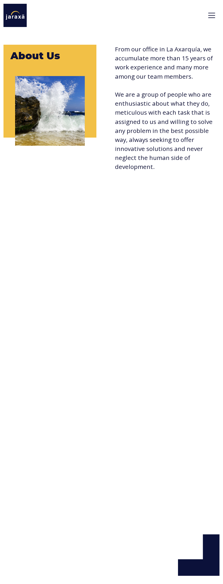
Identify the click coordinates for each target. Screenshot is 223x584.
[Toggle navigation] (212, 15)
